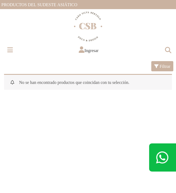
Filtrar (162, 66)
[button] (88, 49)
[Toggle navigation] (168, 50)
